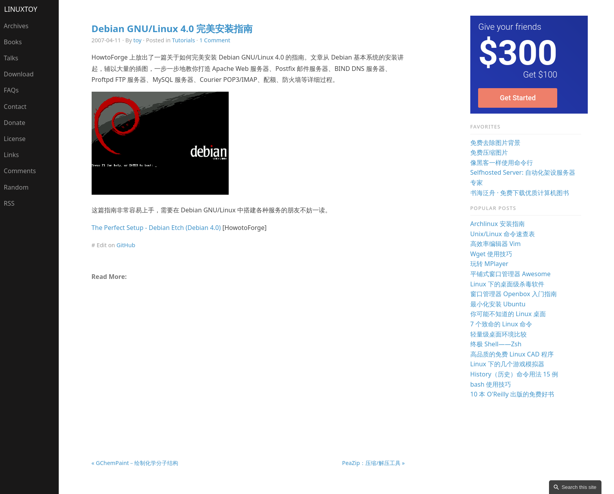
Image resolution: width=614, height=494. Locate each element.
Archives (16, 26)
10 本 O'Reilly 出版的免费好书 (512, 394)
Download (19, 74)
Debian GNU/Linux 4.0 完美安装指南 (172, 28)
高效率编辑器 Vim (495, 243)
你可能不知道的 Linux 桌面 (508, 313)
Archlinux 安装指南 (497, 223)
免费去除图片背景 (495, 142)
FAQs (11, 90)
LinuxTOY (21, 9)
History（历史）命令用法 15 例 (514, 374)
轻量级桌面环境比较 (498, 334)
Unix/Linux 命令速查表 (502, 234)
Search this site (579, 487)
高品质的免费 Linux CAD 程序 (512, 354)
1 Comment (214, 40)
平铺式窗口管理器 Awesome (510, 274)
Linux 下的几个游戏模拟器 (507, 364)
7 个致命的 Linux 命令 (501, 324)
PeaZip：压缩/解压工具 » (373, 463)
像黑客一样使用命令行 (501, 162)
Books (13, 42)
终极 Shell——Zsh (496, 344)
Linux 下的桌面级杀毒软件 (507, 284)
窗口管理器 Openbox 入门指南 (513, 294)
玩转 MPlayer (489, 263)
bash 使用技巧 (490, 384)
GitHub (125, 245)
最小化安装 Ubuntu (498, 304)
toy (138, 40)
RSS (9, 203)
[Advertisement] (248, 351)
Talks (11, 58)
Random (16, 187)
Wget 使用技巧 (491, 254)
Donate (14, 122)
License (15, 138)
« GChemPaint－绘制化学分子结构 (135, 463)
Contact (15, 106)
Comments (20, 170)
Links (11, 154)
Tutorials (183, 40)
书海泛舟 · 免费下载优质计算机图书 (519, 192)
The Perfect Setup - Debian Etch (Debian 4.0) (156, 227)
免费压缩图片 (489, 152)
